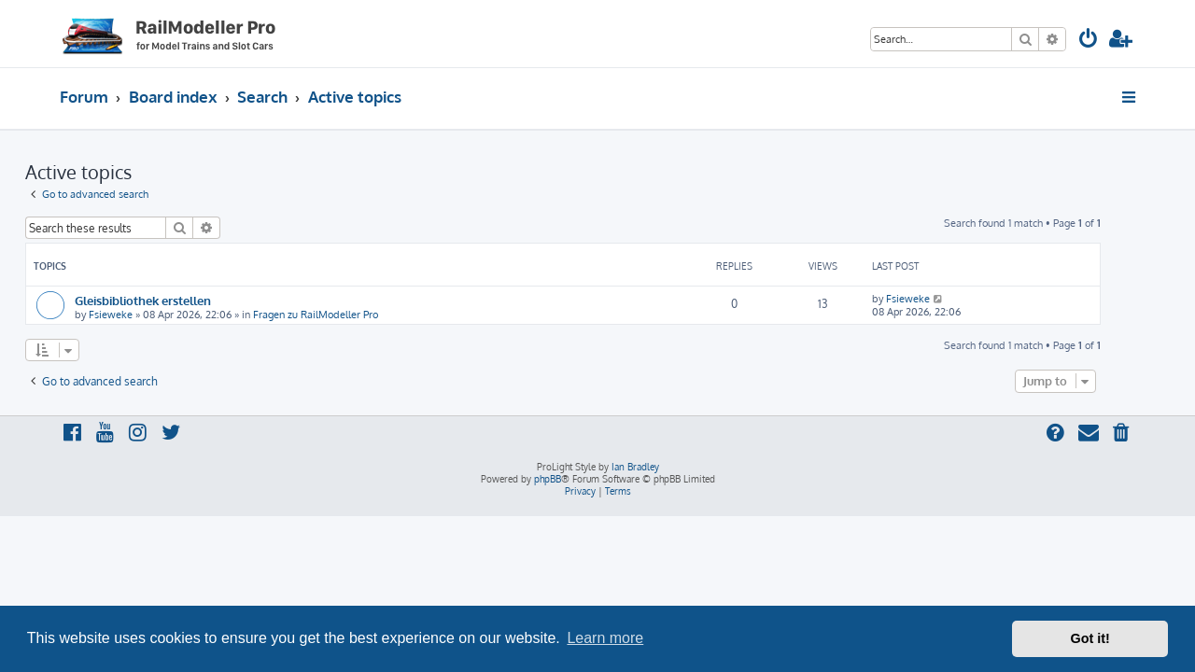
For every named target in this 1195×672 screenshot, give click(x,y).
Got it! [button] (1090, 638)
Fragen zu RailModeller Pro (350, 314)
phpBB (547, 478)
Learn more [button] (605, 638)
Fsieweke (145, 314)
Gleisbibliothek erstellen (177, 300)
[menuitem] (1089, 40)
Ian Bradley (635, 466)
